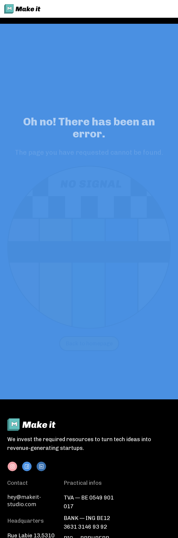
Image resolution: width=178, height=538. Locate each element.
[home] (22, 9)
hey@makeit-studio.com (24, 500)
